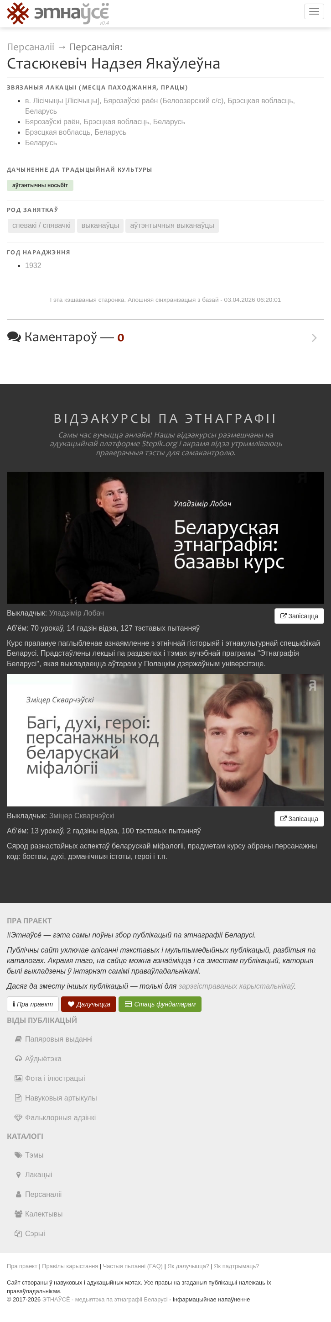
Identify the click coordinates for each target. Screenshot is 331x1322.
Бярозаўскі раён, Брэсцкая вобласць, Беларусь (105, 122)
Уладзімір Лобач (76, 613)
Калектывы (38, 1214)
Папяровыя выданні (53, 1039)
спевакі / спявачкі (41, 225)
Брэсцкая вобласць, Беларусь (75, 132)
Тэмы (28, 1155)
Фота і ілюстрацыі (49, 1078)
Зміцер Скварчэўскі (81, 816)
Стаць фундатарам (160, 1004)
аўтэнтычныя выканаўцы (172, 225)
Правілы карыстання (70, 1266)
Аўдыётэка (38, 1059)
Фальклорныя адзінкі (55, 1118)
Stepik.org (159, 443)
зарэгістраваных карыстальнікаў (236, 986)
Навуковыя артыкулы (55, 1098)
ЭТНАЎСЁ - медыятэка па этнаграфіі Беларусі (105, 1299)
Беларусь (41, 143)
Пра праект (33, 1004)
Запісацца (299, 616)
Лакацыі (33, 1175)
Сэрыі (29, 1234)
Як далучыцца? (188, 1266)
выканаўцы (100, 225)
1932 (33, 265)
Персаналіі (30, 47)
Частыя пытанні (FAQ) (133, 1266)
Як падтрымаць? (236, 1266)
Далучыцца (89, 1004)
